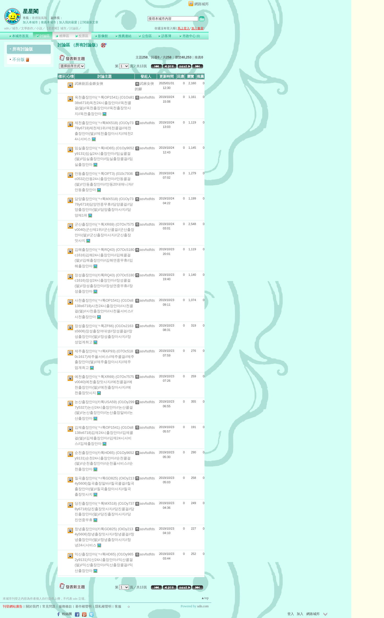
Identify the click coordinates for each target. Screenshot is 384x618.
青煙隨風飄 (39, 17)
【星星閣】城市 (55, 28)
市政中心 (189, 36)
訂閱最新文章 (89, 22)
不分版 (18, 59)
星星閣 (30, 11)
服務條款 (65, 606)
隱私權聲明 (103, 606)
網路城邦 (201, 4)
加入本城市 (30, 22)
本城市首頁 (19, 36)
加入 (300, 614)
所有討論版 (22, 49)
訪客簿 (164, 36)
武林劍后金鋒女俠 (89, 84)
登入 (290, 614)
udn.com (203, 606)
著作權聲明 (83, 606)
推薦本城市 (48, 22)
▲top (205, 598)
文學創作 (27, 28)
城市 (15, 28)
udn (6, 28)
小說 (39, 28)
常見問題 (48, 606)
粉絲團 (67, 614)
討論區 (42, 36)
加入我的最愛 (68, 22)
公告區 (145, 36)
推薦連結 (123, 36)
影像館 (101, 36)
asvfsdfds (147, 97)
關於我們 (32, 606)
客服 (118, 606)
